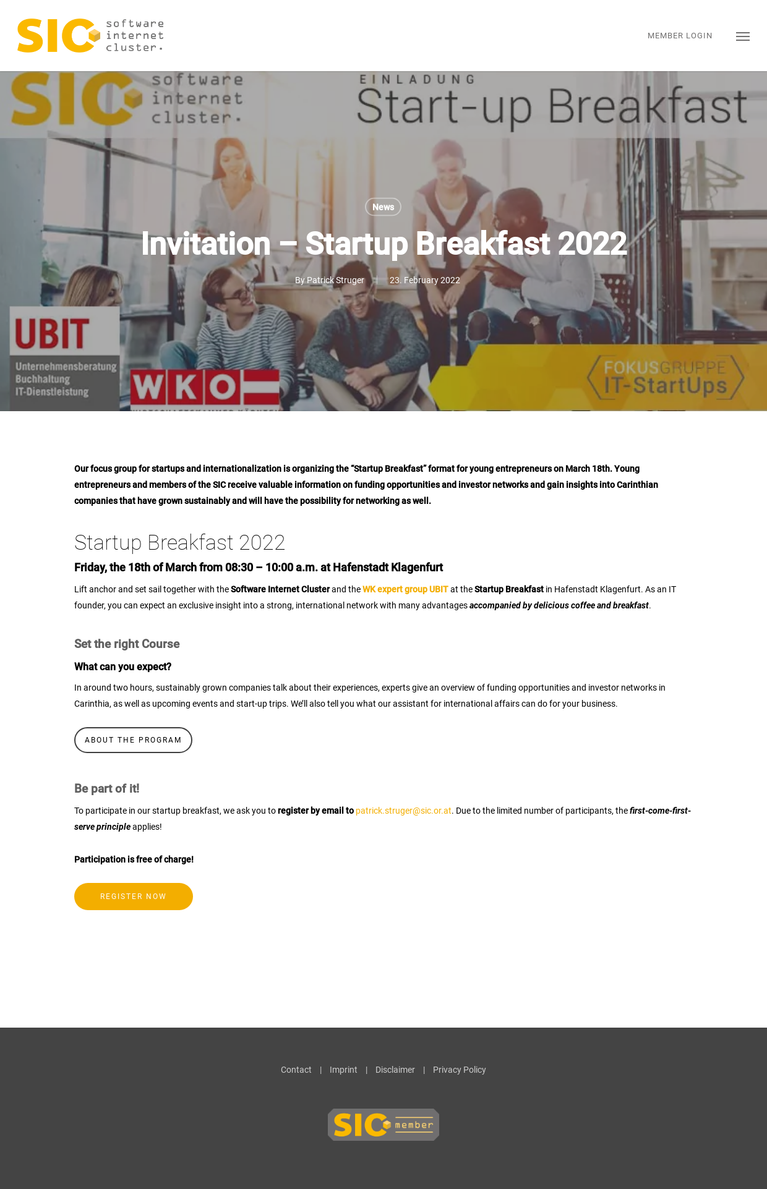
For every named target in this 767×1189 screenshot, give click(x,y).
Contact (296, 1070)
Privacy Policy (459, 1070)
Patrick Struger (335, 280)
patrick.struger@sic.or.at (404, 811)
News (383, 207)
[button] (743, 35)
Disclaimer (395, 1070)
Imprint (344, 1070)
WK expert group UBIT (405, 589)
